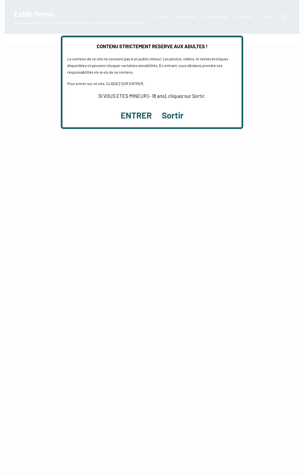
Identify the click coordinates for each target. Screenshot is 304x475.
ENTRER (136, 115)
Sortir (173, 115)
